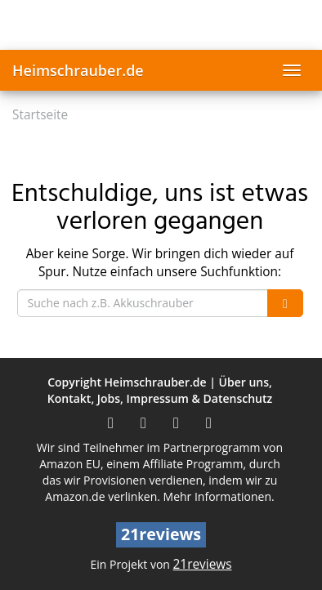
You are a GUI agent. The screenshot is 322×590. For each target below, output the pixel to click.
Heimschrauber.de (78, 70)
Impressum (158, 398)
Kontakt (69, 398)
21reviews (202, 564)
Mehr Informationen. (219, 496)
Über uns (244, 382)
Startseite (40, 114)
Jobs (108, 398)
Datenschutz (238, 398)
